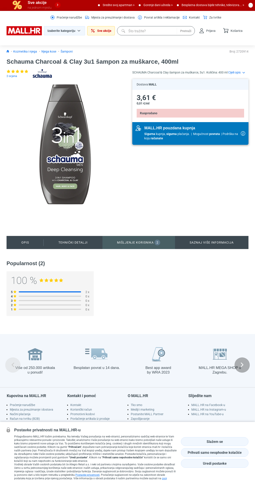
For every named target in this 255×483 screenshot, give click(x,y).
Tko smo (136, 405)
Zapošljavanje (140, 418)
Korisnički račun (81, 409)
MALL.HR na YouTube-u (207, 414)
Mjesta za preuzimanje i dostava (31, 409)
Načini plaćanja (20, 414)
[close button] (250, 5)
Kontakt (75, 405)
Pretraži (185, 31)
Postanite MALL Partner (147, 414)
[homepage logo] (24, 34)
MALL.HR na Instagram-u (208, 409)
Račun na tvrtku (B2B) (25, 418)
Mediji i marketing (142, 409)
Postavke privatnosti (87, 474)
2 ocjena (12, 76)
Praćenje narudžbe (22, 405)
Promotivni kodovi (82, 414)
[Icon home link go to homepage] (8, 51)
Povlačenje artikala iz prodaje (90, 418)
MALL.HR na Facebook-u (208, 405)
